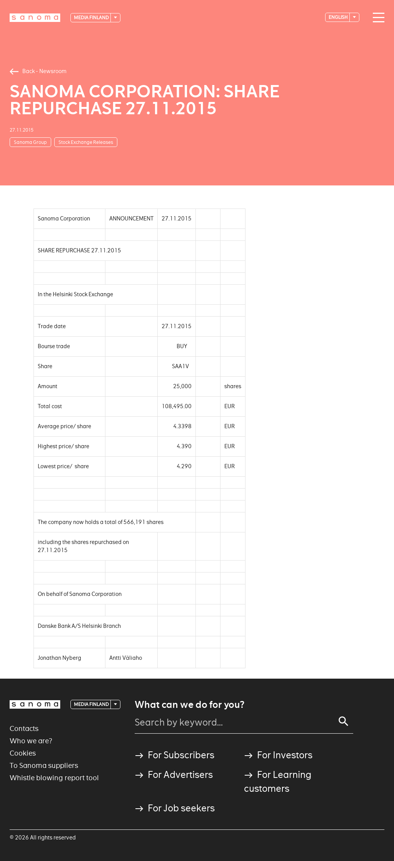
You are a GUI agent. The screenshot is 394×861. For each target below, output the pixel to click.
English (339, 17)
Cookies (23, 753)
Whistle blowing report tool (54, 777)
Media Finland (92, 17)
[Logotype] (35, 17)
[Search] (343, 721)
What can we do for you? (189, 705)
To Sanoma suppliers (44, 765)
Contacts (24, 728)
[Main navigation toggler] (376, 17)
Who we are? (31, 740)
